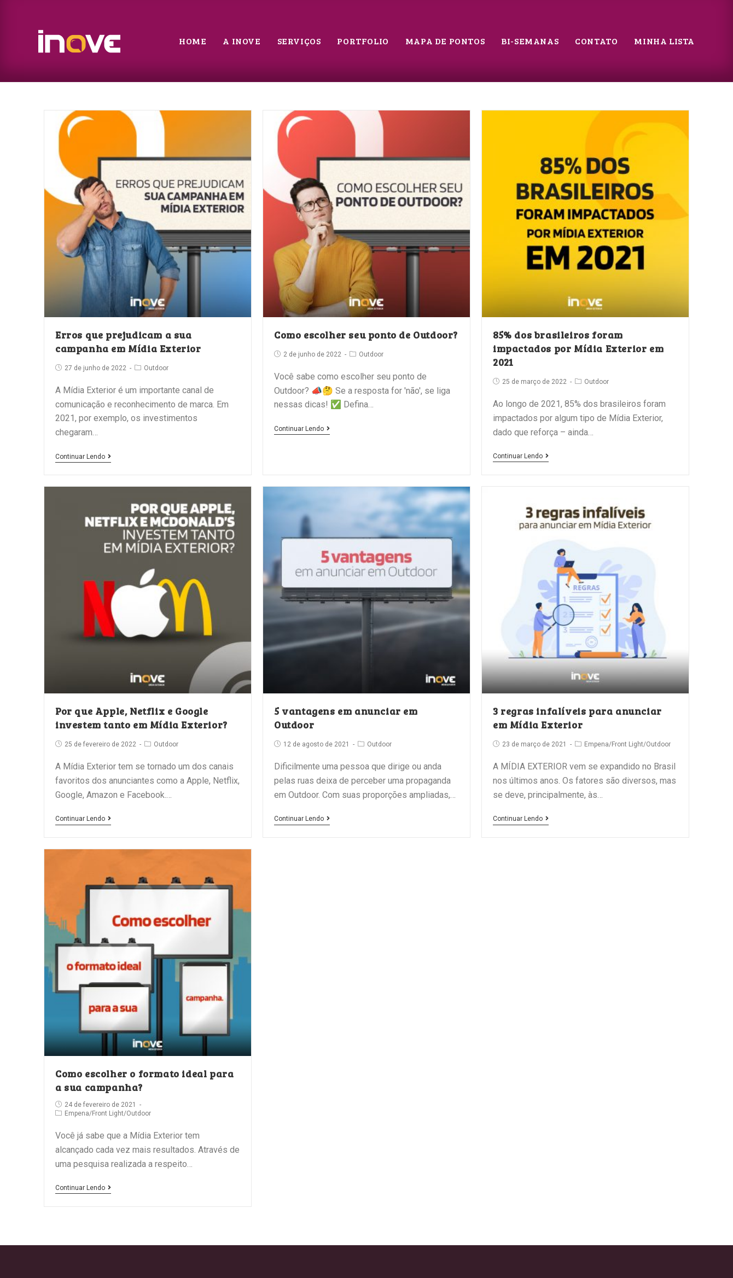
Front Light (627, 744)
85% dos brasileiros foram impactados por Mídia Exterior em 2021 (578, 348)
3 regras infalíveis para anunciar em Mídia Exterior (577, 717)
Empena (596, 744)
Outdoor (156, 368)
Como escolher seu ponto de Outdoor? (366, 334)
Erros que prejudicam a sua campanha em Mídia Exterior (128, 341)
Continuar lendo (83, 456)
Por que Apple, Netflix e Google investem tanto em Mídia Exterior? (141, 717)
